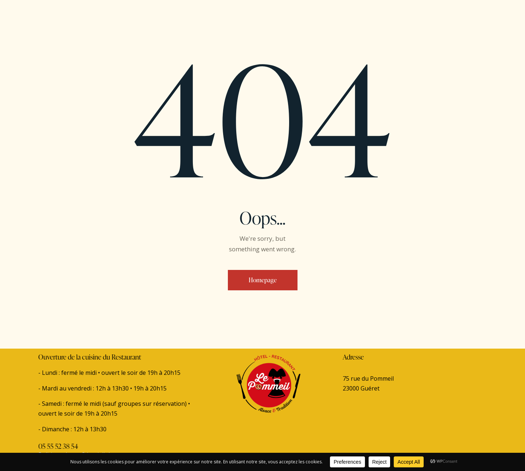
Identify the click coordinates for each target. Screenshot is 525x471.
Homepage (263, 280)
